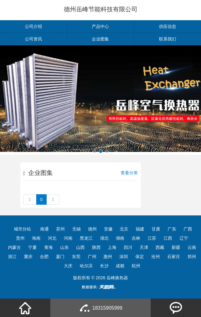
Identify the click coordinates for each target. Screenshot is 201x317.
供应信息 (167, 26)
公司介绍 (33, 26)
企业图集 (100, 39)
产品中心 (100, 26)
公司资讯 (33, 39)
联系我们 (167, 39)
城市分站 (22, 228)
